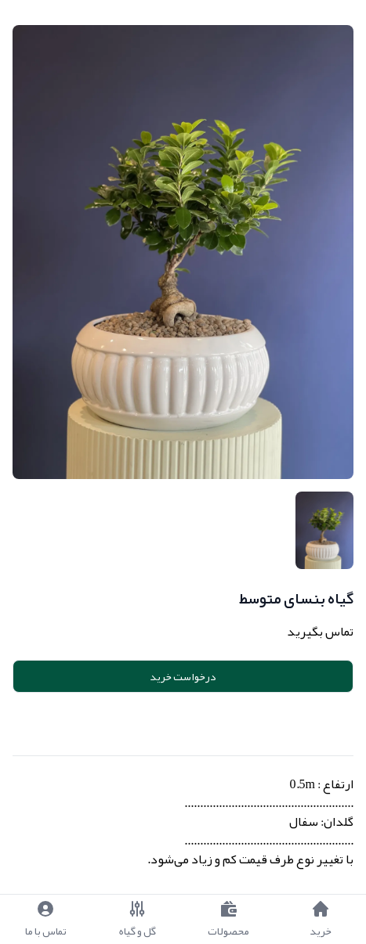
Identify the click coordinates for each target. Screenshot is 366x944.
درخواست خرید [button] (183, 676)
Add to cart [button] (186, 721)
